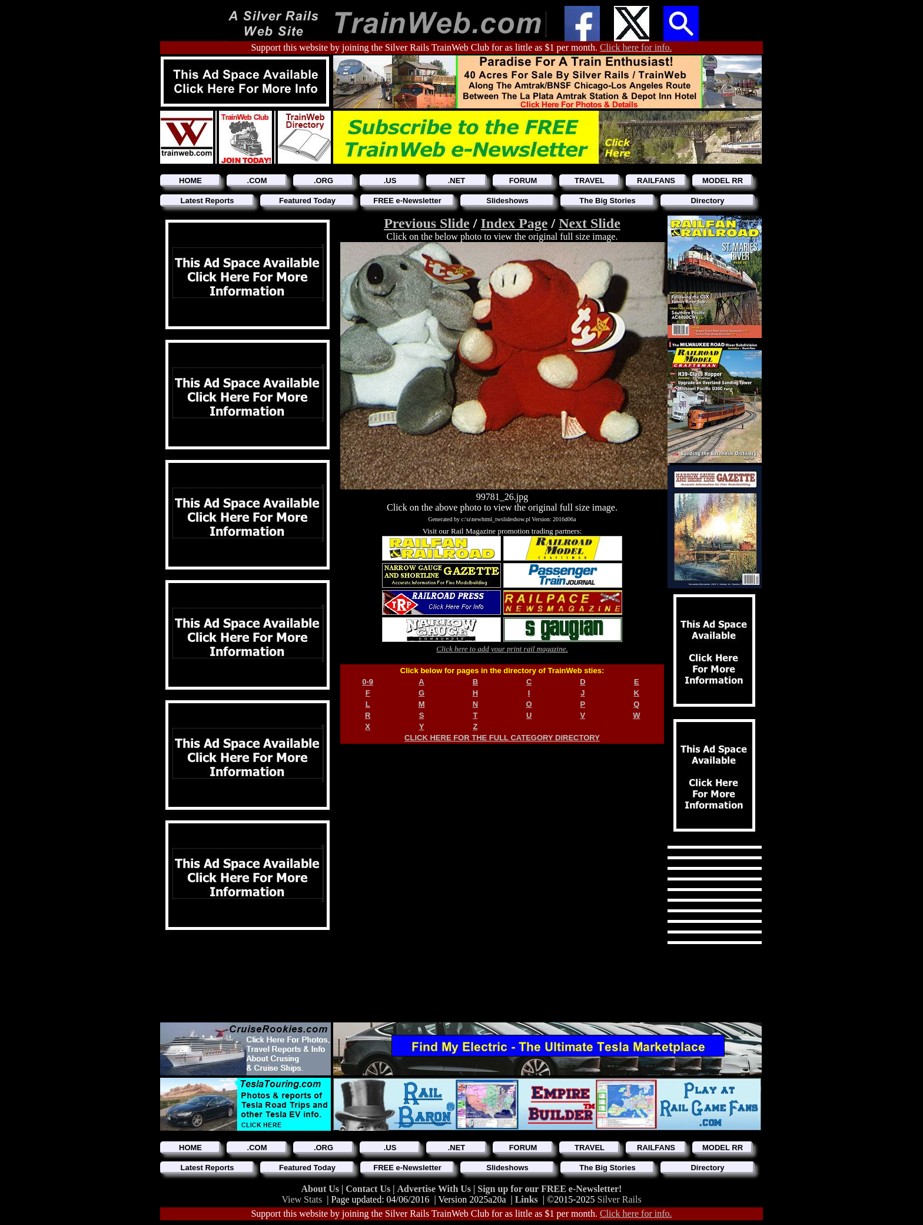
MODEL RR (722, 180)
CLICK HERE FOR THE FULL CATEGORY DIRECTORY (502, 737)
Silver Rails (619, 1199)
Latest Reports (207, 200)
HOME (190, 180)
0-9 (367, 681)
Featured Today (307, 200)
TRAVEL (590, 180)
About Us (321, 1189)
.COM (257, 180)
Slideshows (507, 200)
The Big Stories (607, 200)
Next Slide (589, 223)
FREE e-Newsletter (407, 200)
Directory (707, 200)
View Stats (301, 1199)
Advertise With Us (435, 1189)
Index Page (513, 223)
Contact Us (369, 1189)
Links (526, 1199)
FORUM (523, 180)
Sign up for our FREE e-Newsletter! (549, 1189)
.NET (457, 180)
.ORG (323, 180)
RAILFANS (656, 180)
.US (390, 180)
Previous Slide (427, 223)
